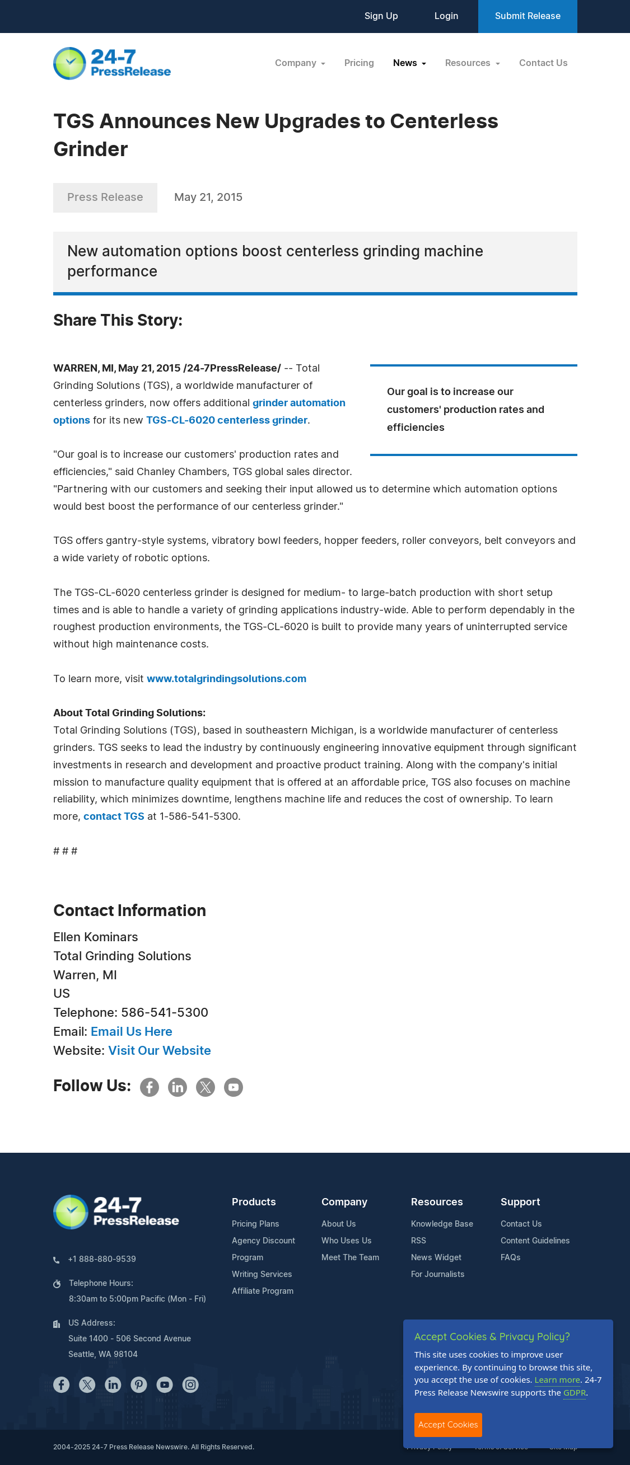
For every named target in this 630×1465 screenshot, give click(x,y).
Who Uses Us (346, 1241)
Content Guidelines (535, 1241)
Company (344, 1203)
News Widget (436, 1258)
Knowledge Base (442, 1224)
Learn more (558, 1379)
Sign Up (381, 16)
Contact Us (543, 63)
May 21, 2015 (208, 197)
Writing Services (262, 1275)
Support (520, 1203)
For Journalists (438, 1275)
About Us (338, 1224)
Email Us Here (131, 1032)
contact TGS (113, 817)
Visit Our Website (159, 1051)
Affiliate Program (262, 1291)
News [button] (406, 63)
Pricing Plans (255, 1224)
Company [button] (297, 63)
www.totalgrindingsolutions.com (226, 679)
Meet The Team (350, 1258)
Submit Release (528, 16)
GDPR (574, 1392)
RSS (418, 1241)
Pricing (359, 63)
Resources (437, 1203)
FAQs (511, 1258)
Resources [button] (469, 63)
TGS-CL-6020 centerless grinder (226, 421)
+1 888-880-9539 (102, 1260)
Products (254, 1203)
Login (447, 16)
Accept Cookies (448, 1424)
